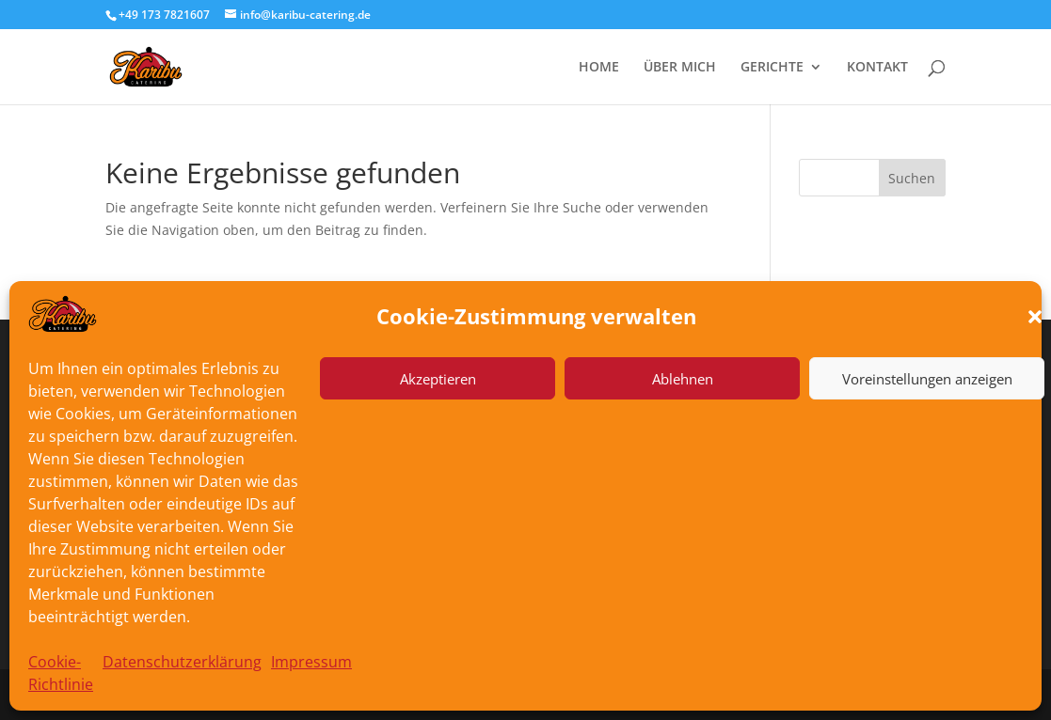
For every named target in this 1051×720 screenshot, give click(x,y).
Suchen (911, 178)
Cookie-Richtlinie (60, 673)
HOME (599, 67)
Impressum (311, 661)
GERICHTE (772, 67)
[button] (1035, 316)
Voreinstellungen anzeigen (927, 378)
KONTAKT (877, 67)
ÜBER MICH (680, 67)
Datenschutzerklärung (182, 661)
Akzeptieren (438, 378)
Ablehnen (682, 378)
